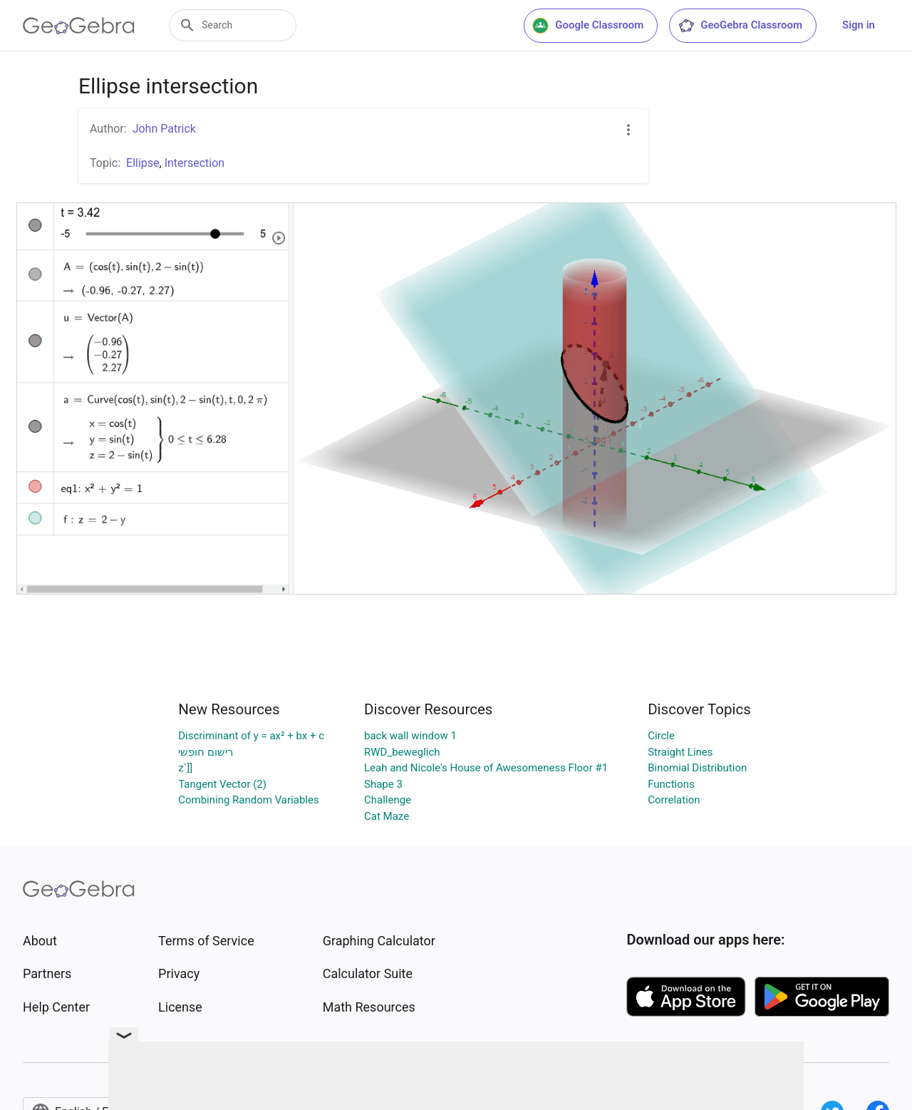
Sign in (858, 25)
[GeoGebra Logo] (79, 25)
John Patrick (164, 128)
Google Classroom (587, 25)
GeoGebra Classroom (740, 25)
